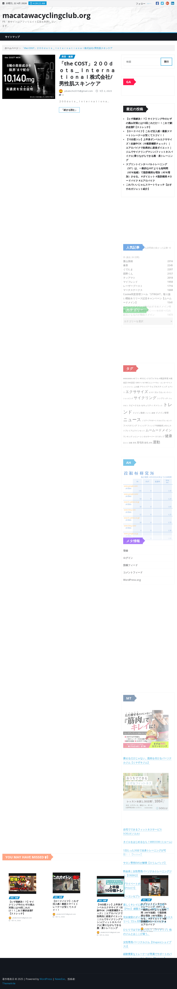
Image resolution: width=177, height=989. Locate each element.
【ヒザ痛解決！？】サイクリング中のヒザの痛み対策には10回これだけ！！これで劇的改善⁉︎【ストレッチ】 (149, 123)
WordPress (46, 979)
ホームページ (11, 48)
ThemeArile (8, 983)
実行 (166, 61)
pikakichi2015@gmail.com (78, 91)
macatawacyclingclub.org (46, 15)
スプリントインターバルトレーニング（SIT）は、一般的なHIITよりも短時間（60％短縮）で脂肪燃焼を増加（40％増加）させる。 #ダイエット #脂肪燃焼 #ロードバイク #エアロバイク (149, 173)
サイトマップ (12, 36)
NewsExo (60, 979)
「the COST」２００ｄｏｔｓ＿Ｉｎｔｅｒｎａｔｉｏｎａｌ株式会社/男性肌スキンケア (67, 48)
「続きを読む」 (69, 110)
